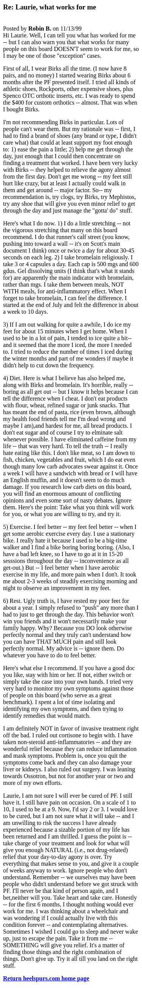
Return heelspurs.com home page (46, 978)
